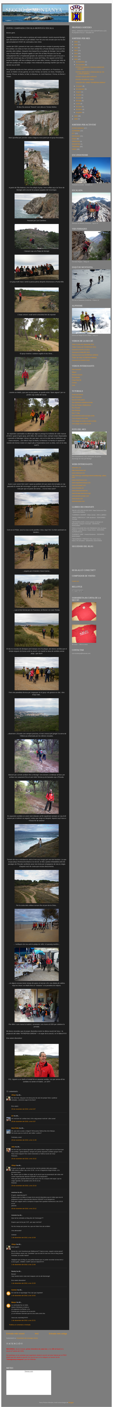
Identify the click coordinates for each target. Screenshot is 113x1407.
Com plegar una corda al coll (81, 424)
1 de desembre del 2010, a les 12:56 (23, 1264)
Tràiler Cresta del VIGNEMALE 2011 (84, 347)
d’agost (78, 92)
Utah (73, 385)
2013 (76, 50)
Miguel (74, 372)
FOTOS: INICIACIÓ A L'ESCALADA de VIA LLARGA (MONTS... (90, 73)
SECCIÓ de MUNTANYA (34, 10)
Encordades (76, 377)
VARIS (74, 149)
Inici (37, 1333)
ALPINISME (76, 131)
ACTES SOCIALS (78, 128)
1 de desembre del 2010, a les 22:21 (23, 1320)
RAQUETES (76, 144)
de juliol (79, 95)
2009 (76, 116)
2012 (76, 53)
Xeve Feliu (15, 1128)
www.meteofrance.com (79, 480)
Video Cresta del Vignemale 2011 (83, 344)
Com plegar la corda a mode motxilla (84, 421)
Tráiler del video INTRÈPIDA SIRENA (84, 357)
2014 (76, 47)
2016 (76, 42)
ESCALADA (76, 136)
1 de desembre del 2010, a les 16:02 (23, 1295)
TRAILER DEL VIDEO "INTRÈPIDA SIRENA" (91, 82)
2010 (76, 59)
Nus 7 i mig (75, 413)
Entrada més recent (15, 1333)
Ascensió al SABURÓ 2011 (81, 352)
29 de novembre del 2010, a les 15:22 (23, 1158)
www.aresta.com (77, 498)
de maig (79, 100)
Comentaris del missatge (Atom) (27, 1338)
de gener (79, 112)
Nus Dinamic (76, 410)
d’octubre (79, 86)
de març (79, 106)
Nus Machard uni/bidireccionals (82, 402)
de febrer (79, 109)
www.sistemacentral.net (80, 490)
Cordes (74, 382)
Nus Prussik (76, 408)
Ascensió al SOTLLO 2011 (81, 349)
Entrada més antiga (58, 1333)
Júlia (13, 1147)
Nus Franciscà (76, 397)
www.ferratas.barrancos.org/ (81, 493)
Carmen (14, 1290)
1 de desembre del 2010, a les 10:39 (23, 1237)
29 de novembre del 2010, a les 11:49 (23, 1140)
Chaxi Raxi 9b (76, 380)
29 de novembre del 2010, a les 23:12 (23, 1208)
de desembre (80, 62)
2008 (76, 119)
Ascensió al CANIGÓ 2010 (81, 360)
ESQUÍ (74, 139)
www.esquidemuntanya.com (81, 482)
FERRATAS (76, 141)
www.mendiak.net (78, 488)
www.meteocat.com (78, 473)
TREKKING (76, 146)
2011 (76, 56)
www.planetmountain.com (80, 496)
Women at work (77, 375)
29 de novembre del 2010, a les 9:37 (23, 1121)
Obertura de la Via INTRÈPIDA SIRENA (85, 355)
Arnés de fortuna (77, 394)
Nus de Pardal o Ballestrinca (81, 405)
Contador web (75, 581)
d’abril (78, 103)
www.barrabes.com (78, 501)
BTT (73, 133)
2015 (76, 44)
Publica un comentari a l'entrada (19, 1325)
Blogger (70, 1402)
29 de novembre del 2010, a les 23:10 (23, 1185)
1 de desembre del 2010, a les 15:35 (23, 1283)
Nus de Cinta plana (78, 400)
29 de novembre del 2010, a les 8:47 (23, 1109)
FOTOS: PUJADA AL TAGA (85, 79)
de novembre (80, 65)
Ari (12, 1116)
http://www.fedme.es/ (79, 470)
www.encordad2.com (79, 485)
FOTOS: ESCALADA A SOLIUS (86, 76)
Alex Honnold (76, 369)
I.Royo (13, 1095)
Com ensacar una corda (80, 418)
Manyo (13, 1302)
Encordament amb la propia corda (83, 416)
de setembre (80, 89)
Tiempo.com (28, 1371)
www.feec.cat (76, 467)
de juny (78, 98)
